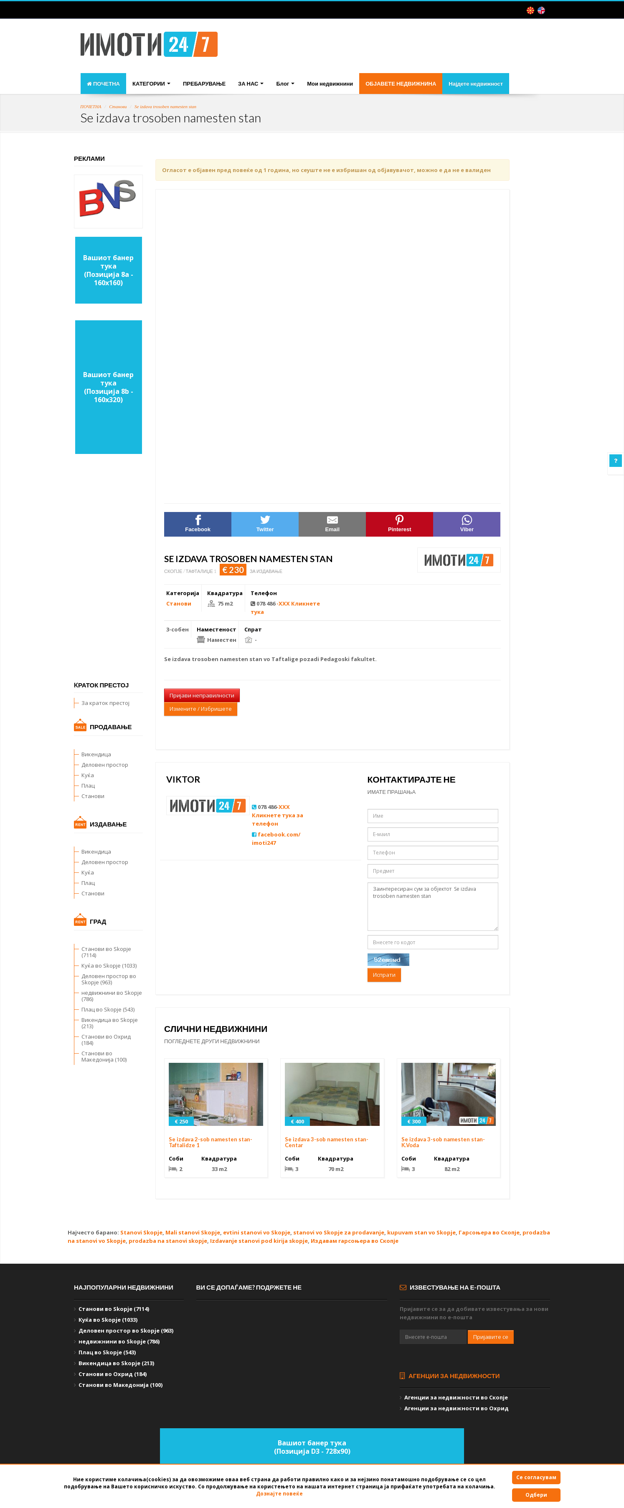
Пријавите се (490, 1337)
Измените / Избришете (201, 708)
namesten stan (241, 659)
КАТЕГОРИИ (151, 83)
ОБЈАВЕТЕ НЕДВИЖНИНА (400, 83)
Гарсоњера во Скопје (489, 1232)
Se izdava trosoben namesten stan (165, 106)
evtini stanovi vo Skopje (256, 1232)
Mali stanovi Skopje (192, 1232)
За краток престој (105, 703)
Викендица (96, 754)
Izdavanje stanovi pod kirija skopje (259, 1240)
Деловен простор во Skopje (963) (108, 979)
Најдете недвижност (476, 83)
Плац (88, 785)
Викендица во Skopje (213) (109, 1023)
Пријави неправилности (202, 695)
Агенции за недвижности (450, 1375)
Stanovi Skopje (141, 1232)
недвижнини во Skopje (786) (111, 996)
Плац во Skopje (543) (107, 1009)
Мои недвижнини (330, 83)
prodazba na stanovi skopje (168, 1240)
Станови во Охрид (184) (106, 1040)
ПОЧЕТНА (103, 83)
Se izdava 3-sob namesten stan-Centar (326, 1142)
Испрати (384, 974)
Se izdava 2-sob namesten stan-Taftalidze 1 (210, 1142)
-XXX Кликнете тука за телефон (277, 815)
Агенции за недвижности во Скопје (456, 1397)
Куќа (87, 775)
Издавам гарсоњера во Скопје (354, 1240)
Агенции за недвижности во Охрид (456, 1408)
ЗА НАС (251, 83)
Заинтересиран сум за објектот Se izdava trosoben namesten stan (433, 906)
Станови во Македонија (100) (104, 1056)
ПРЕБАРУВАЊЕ (204, 83)
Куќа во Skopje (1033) (109, 965)
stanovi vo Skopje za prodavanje (338, 1232)
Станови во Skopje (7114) (106, 952)
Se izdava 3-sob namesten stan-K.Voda (443, 1142)
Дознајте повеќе (279, 1493)
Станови (118, 106)
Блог (285, 83)
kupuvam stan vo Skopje (421, 1232)
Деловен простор (104, 764)
